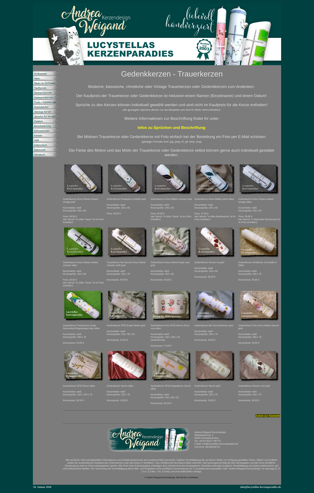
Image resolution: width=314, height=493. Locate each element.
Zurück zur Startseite (267, 415)
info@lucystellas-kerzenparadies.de (260, 486)
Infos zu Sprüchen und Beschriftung (171, 127)
